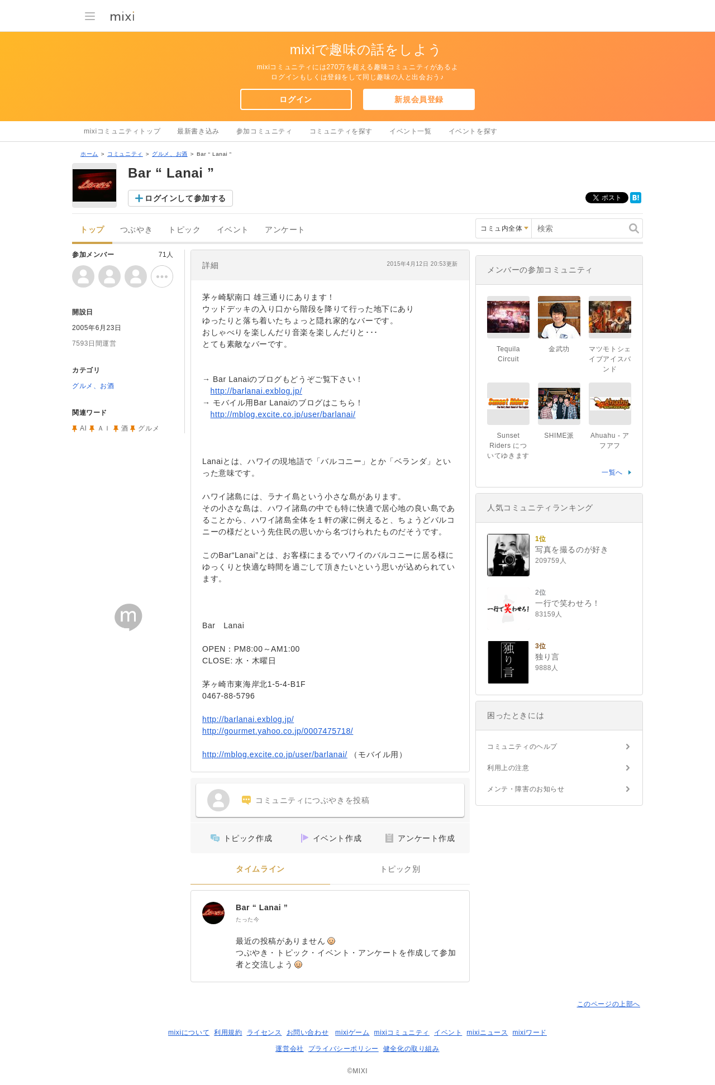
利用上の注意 (508, 768)
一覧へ (612, 472)
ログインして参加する (185, 198)
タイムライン (260, 869)
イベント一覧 (410, 131)
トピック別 (400, 869)
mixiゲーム (352, 1032)
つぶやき (136, 230)
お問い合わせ (308, 1032)
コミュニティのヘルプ (522, 747)
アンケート (285, 230)
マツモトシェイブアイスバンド (610, 359)
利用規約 (228, 1032)
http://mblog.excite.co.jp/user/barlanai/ (283, 414)
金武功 (559, 349)
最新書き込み (198, 131)
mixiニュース (487, 1032)
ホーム (89, 154)
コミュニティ (125, 154)
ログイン (295, 99)
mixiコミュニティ (402, 1032)
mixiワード (529, 1032)
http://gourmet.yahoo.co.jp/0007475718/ (277, 730)
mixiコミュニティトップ (122, 131)
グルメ (148, 428)
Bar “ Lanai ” (262, 907)
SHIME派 (559, 435)
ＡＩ (104, 428)
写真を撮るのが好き (571, 549)
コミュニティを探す (341, 131)
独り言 (547, 656)
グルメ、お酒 (170, 154)
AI (83, 428)
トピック (184, 230)
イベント (233, 230)
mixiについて (188, 1032)
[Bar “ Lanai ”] (213, 913)
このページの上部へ (608, 1004)
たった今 (247, 919)
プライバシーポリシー (343, 1049)
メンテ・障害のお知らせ (526, 789)
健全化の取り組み (411, 1049)
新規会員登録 (419, 99)
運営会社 (289, 1049)
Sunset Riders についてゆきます (508, 446)
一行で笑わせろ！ (567, 603)
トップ (92, 230)
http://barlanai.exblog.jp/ (256, 390)
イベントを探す (473, 131)
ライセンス (264, 1032)
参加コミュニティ (264, 131)
